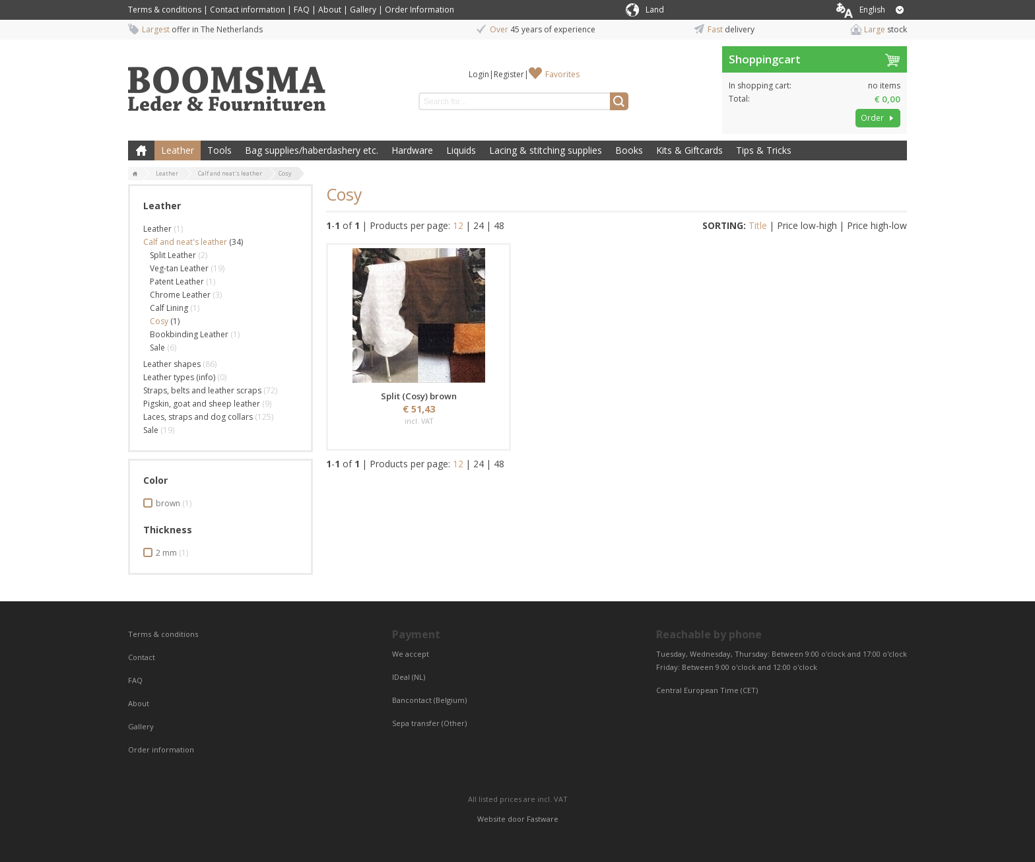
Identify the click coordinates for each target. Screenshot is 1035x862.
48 (499, 225)
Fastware (542, 819)
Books (629, 150)
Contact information (247, 9)
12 (458, 225)
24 (478, 225)
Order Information (419, 9)
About (329, 9)
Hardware (412, 150)
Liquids (461, 150)
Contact (142, 657)
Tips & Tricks (763, 150)
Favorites (562, 74)
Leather (177, 150)
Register (509, 74)
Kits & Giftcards (689, 150)
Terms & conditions (164, 9)
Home (141, 150)
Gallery (363, 9)
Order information (161, 749)
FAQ (302, 9)
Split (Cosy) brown (419, 396)
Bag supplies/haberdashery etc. (311, 150)
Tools (219, 150)
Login (479, 74)
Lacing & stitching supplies (545, 150)
